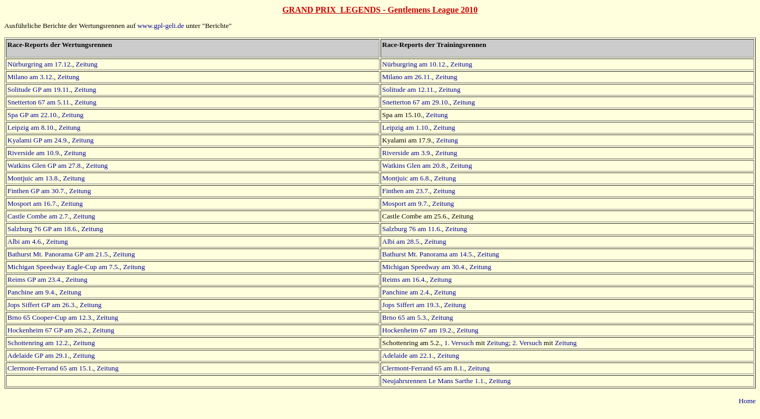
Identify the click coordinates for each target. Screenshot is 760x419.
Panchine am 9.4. (31, 292)
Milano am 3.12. (30, 77)
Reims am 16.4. (404, 279)
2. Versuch (527, 343)
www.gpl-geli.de (160, 26)
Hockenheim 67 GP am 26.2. (48, 330)
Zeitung (86, 64)
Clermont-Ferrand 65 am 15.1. (50, 368)
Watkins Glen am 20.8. (414, 165)
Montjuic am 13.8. (33, 178)
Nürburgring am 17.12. (39, 64)
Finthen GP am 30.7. (36, 191)
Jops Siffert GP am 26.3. (41, 305)
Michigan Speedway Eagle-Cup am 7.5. (63, 267)
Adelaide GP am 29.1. (38, 355)
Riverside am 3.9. (407, 153)
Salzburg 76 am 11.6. (412, 229)
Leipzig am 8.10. (31, 127)
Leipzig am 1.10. (406, 127)
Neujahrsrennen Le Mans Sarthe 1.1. (433, 381)
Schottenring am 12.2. (38, 343)
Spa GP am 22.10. (32, 115)
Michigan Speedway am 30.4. (424, 267)
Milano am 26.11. (407, 77)
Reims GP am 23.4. (34, 279)
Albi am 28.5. (401, 241)
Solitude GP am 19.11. (39, 89)
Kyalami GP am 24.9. (37, 140)
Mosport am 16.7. (32, 203)
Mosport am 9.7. (405, 203)
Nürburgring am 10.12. (414, 64)
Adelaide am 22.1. (408, 355)
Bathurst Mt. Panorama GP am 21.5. (58, 254)
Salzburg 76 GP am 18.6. (42, 229)
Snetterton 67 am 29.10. (416, 102)
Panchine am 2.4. (406, 292)
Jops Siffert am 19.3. (411, 305)
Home (747, 401)
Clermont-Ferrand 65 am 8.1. (423, 368)
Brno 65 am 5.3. (405, 317)
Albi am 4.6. (25, 241)
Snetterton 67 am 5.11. (39, 102)
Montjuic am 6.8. (406, 178)
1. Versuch (459, 343)
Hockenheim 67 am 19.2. (417, 330)
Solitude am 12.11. (408, 89)
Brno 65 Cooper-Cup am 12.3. (50, 317)
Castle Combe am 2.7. (38, 216)
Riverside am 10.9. (34, 153)
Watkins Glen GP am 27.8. (44, 165)
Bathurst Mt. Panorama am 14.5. (428, 254)
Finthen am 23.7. (406, 191)
